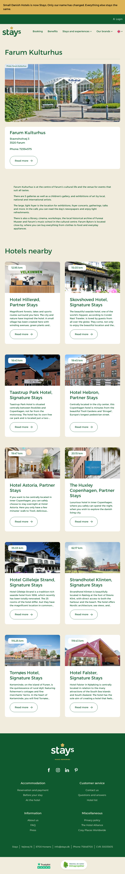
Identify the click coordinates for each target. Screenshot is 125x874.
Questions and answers (92, 795)
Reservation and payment (33, 790)
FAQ (32, 825)
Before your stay (33, 795)
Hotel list (92, 800)
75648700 (87, 846)
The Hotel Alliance (92, 825)
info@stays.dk (62, 846)
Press (33, 830)
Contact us (92, 790)
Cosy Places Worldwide (92, 830)
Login (118, 19)
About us (33, 820)
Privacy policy (92, 820)
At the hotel (33, 800)
